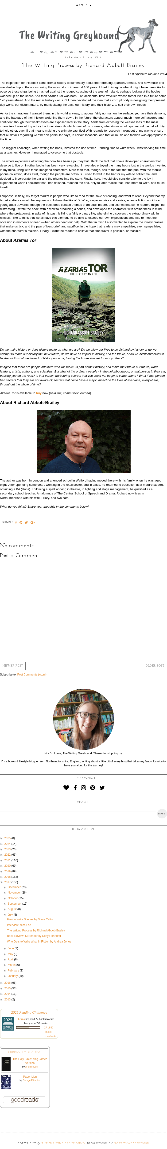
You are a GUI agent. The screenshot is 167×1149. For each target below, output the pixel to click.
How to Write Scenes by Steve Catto (30, 919)
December (15, 887)
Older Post (155, 665)
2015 (8, 988)
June (11, 948)
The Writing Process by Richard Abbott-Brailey (36, 930)
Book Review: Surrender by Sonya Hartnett (34, 936)
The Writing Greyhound (63, 1143)
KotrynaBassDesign (132, 1143)
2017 (8, 882)
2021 (8, 860)
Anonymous (31, 1066)
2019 (8, 871)
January (13, 976)
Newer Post (13, 665)
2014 (8, 993)
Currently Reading (24, 1052)
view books (50, 1036)
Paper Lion (30, 1076)
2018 (8, 876)
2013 (8, 999)
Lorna (21, 1019)
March (12, 965)
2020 (8, 865)
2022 (8, 854)
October (13, 898)
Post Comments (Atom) (32, 674)
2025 (8, 838)
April (11, 959)
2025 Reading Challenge (29, 1012)
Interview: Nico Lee (19, 925)
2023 (8, 849)
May (11, 954)
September (15, 903)
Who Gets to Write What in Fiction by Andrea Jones (39, 941)
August (12, 909)
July (11, 914)
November (15, 892)
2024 (8, 844)
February (14, 970)
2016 (8, 982)
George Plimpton (31, 1080)
